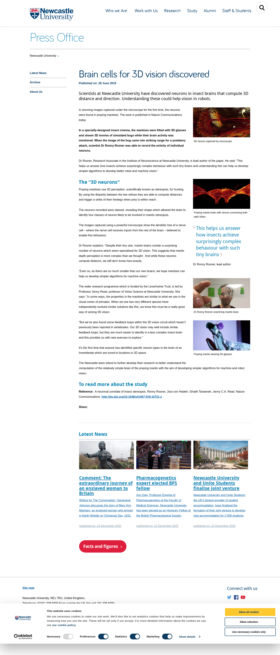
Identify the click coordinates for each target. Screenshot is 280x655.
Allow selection (249, 633)
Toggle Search (262, 7)
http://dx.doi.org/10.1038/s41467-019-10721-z (132, 396)
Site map (28, 587)
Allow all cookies (249, 623)
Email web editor (33, 613)
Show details (187, 647)
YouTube (243, 597)
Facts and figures (100, 546)
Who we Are (117, 10)
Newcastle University (43, 55)
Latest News (38, 73)
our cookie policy (64, 636)
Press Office (57, 37)
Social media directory (242, 606)
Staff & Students (236, 10)
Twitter (229, 597)
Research (172, 10)
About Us (36, 91)
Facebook (236, 597)
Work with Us (146, 10)
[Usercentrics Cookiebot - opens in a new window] (23, 648)
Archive (35, 82)
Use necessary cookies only (249, 643)
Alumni (210, 10)
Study (192, 10)
